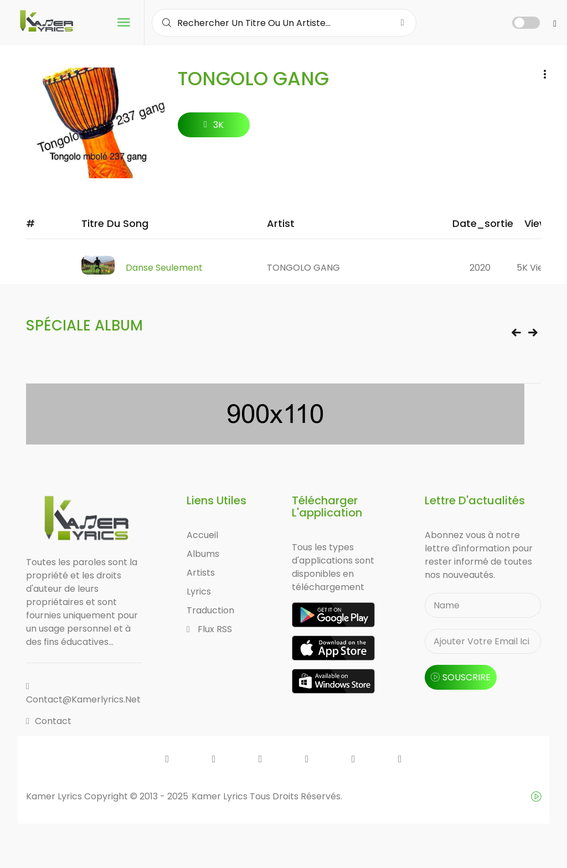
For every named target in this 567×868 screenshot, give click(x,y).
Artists (201, 573)
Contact (48, 721)
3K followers (214, 127)
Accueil (202, 535)
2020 (480, 267)
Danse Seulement (164, 267)
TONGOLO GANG (303, 267)
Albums (203, 554)
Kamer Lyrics (221, 796)
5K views (536, 267)
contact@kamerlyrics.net (83, 694)
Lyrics (199, 592)
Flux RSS (209, 629)
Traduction (210, 610)
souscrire (461, 677)
